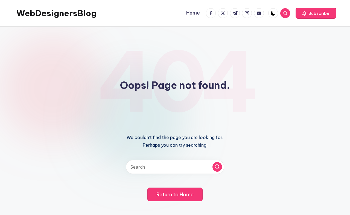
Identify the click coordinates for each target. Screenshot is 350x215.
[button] (316, 13)
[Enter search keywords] (175, 167)
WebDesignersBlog (56, 13)
